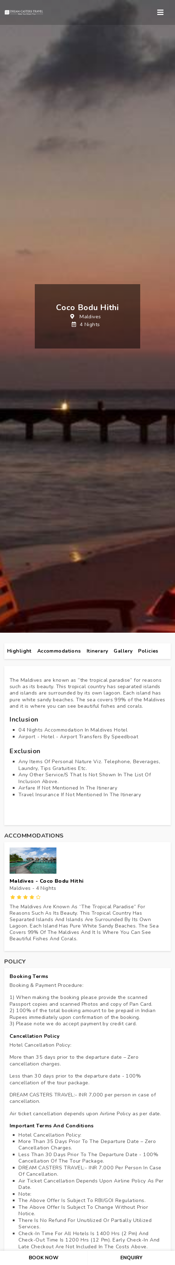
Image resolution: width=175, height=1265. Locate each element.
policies (148, 651)
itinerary (97, 651)
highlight (19, 651)
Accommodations (59, 651)
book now (44, 1257)
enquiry (131, 1257)
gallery (123, 651)
